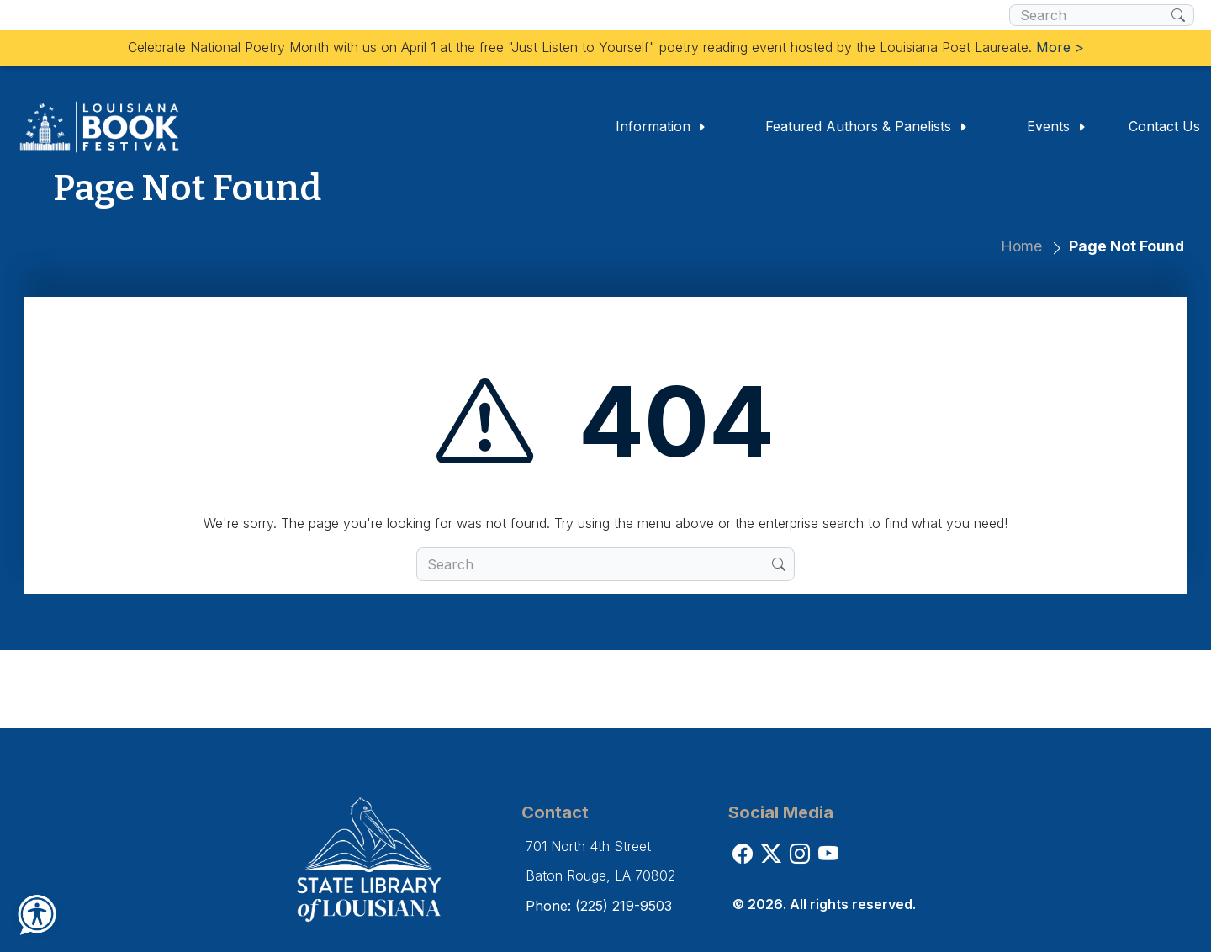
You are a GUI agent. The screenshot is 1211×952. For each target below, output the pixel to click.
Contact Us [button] (1164, 126)
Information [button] (661, 126)
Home (1021, 246)
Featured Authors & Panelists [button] (866, 126)
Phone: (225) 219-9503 (599, 905)
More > (1060, 47)
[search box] (1090, 15)
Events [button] (1057, 126)
